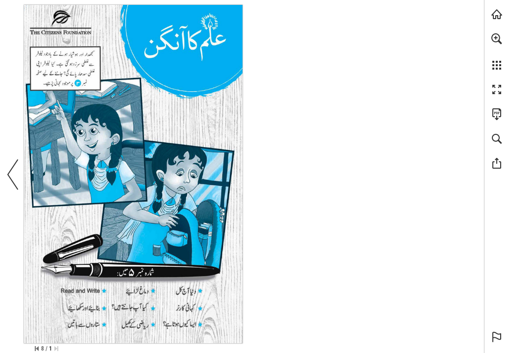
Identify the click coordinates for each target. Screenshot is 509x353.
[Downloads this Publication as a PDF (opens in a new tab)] (497, 114)
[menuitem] (497, 51)
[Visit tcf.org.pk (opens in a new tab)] (497, 14)
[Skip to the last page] (37, 348)
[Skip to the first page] (56, 348)
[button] (497, 38)
